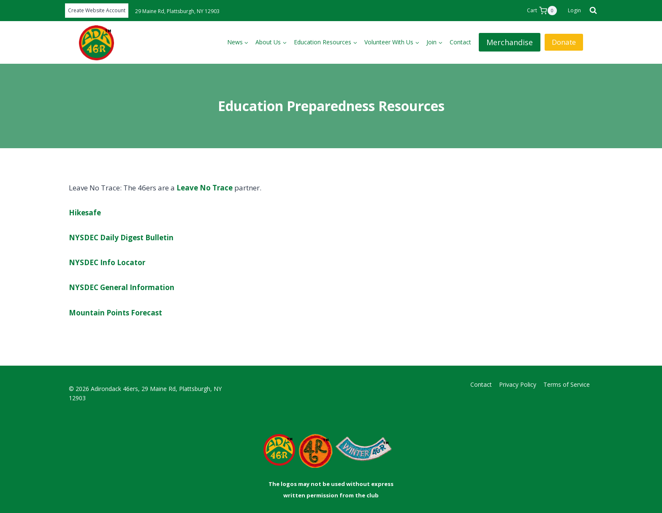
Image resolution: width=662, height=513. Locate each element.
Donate (564, 42)
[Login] (574, 10)
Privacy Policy (517, 384)
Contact (460, 42)
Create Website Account (96, 10)
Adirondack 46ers (114, 389)
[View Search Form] (591, 10)
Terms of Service (566, 384)
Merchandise (509, 42)
